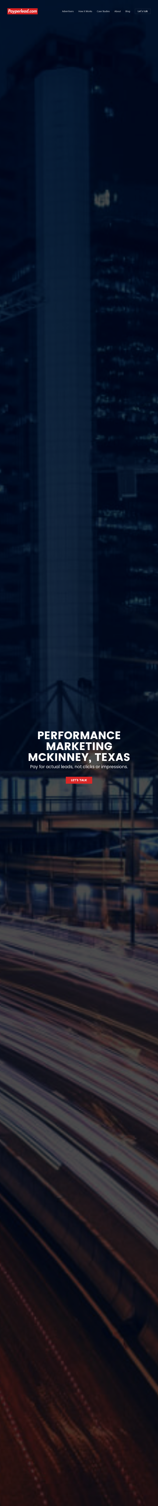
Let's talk (143, 11)
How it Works (85, 11)
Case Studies (103, 11)
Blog (127, 11)
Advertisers (68, 11)
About (117, 11)
